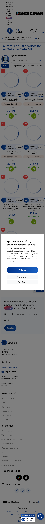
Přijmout (22, 270)
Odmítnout (22, 282)
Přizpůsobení (22, 277)
